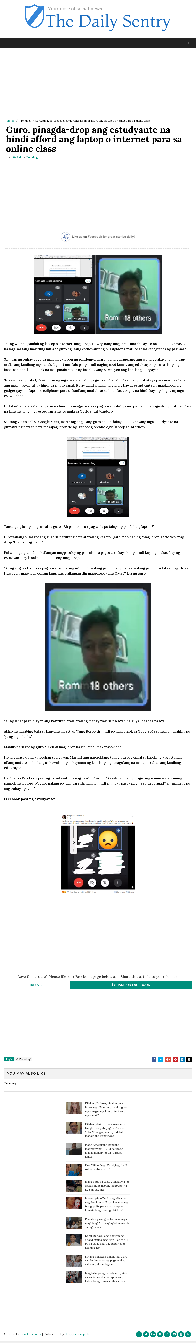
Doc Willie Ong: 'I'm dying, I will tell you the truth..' (106, 1169)
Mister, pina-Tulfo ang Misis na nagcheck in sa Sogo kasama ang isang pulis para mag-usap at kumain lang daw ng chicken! (106, 1206)
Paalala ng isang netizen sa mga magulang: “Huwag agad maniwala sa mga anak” (107, 1224)
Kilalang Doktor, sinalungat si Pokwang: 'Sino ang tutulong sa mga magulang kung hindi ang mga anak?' (106, 1111)
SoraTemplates (31, 1336)
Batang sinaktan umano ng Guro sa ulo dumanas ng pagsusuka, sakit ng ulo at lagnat (106, 1262)
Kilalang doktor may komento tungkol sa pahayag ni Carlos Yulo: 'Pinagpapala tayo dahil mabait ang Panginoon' (105, 1131)
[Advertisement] (98, 84)
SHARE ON (131, 986)
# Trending (23, 1061)
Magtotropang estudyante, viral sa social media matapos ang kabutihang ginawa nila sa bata (106, 1278)
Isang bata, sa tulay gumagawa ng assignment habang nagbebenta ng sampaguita (107, 1187)
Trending (25, 121)
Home (10, 121)
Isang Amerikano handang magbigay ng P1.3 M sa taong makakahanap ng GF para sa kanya (104, 1152)
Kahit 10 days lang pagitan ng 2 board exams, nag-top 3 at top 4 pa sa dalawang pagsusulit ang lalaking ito (106, 1243)
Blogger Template (77, 1336)
